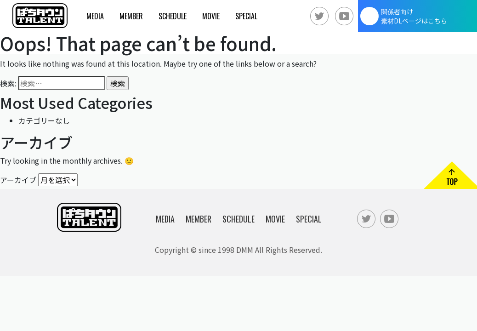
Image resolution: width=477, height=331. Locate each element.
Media (95, 16)
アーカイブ (18, 179)
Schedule (173, 16)
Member (131, 16)
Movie (211, 16)
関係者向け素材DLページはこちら (414, 16)
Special (246, 16)
